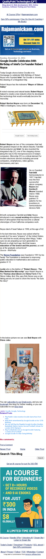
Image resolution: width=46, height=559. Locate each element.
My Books (22, 21)
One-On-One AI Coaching (31, 19)
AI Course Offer (13, 14)
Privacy (10, 552)
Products (28, 545)
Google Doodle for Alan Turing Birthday (18, 433)
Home (22, 449)
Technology (21, 411)
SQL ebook (38, 545)
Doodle (8, 411)
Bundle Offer (15, 538)
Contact (40, 552)
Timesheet (18, 545)
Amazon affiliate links (33, 554)
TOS (23, 552)
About (3, 552)
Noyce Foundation (12, 255)
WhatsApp (31, 552)
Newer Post (5, 449)
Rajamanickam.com (30, 14)
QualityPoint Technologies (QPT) (19, 1)
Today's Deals (6, 545)
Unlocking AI (27, 538)
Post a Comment (6, 445)
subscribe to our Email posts (19, 402)
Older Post (39, 449)
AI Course (4, 538)
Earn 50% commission (10, 19)
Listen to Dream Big (22, 540)
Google (13, 411)
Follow (17, 552)
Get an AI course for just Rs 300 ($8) (22, 464)
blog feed (18, 406)
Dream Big (38, 538)
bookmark (4, 404)
